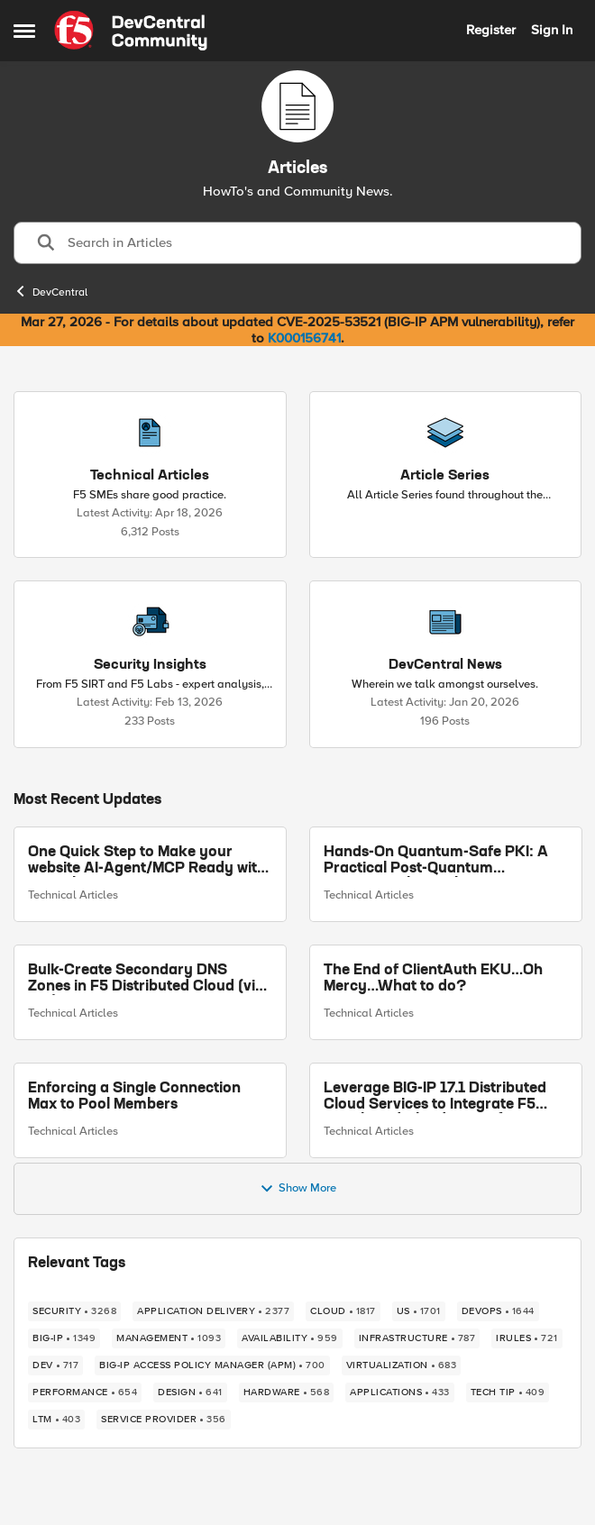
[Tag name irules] (527, 1338)
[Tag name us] (418, 1311)
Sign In (551, 30)
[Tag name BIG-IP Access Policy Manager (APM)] (212, 1365)
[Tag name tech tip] (508, 1392)
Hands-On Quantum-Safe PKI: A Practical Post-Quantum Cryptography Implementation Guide (436, 861)
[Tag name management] (168, 1338)
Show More (298, 1189)
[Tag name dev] (55, 1365)
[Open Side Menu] (24, 30)
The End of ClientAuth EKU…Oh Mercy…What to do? (433, 978)
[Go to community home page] (131, 30)
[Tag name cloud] (343, 1311)
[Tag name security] (74, 1311)
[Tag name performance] (85, 1392)
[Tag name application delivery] (213, 1311)
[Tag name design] (190, 1392)
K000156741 (304, 338)
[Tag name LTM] (56, 1419)
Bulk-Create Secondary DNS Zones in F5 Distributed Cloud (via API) (146, 979)
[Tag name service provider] (163, 1419)
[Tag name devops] (498, 1311)
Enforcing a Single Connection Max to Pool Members (134, 1097)
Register (491, 30)
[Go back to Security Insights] (150, 665)
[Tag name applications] (399, 1392)
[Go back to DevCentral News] (445, 665)
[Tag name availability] (290, 1338)
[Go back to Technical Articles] (149, 476)
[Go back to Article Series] (445, 476)
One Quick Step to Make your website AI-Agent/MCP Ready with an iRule (147, 861)
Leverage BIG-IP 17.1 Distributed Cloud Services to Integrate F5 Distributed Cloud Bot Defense (435, 1097)
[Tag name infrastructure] (417, 1338)
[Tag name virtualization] (402, 1365)
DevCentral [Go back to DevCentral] (50, 291)
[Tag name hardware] (286, 1392)
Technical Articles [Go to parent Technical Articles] (73, 896)
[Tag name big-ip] (64, 1338)
